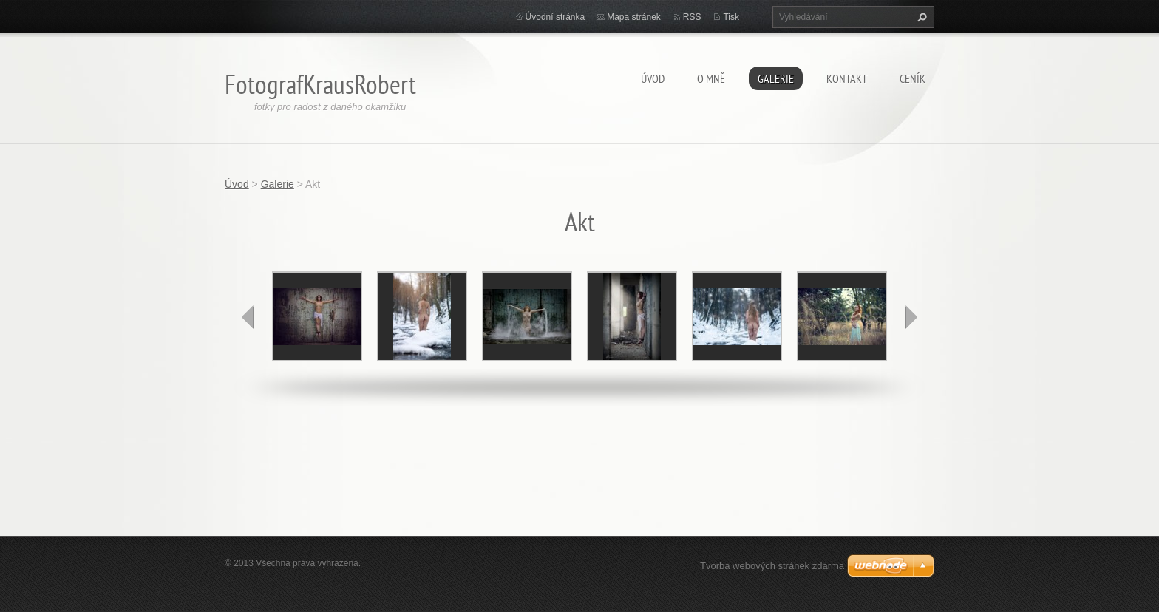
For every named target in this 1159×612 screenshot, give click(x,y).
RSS (692, 17)
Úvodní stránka (555, 17)
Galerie (776, 78)
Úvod (653, 78)
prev (248, 317)
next (910, 317)
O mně (711, 78)
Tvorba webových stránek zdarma (772, 565)
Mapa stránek (634, 17)
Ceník (912, 78)
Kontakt (846, 78)
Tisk (731, 17)
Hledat (920, 17)
